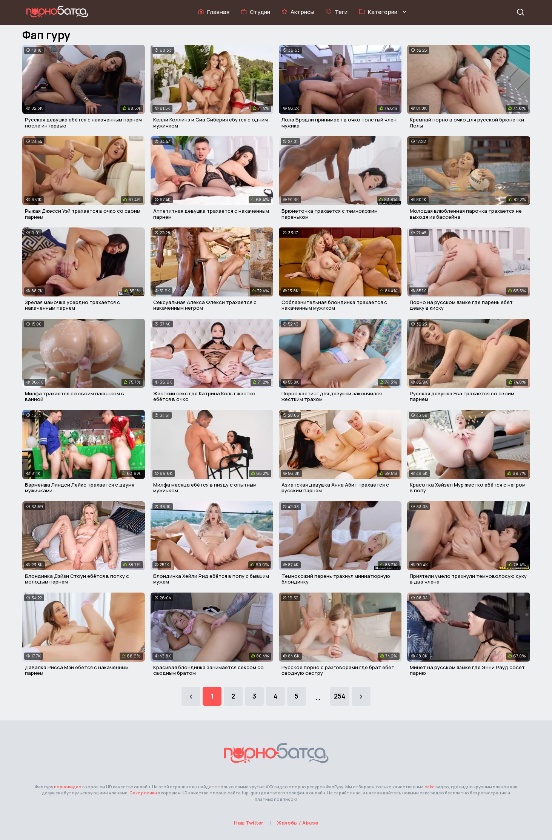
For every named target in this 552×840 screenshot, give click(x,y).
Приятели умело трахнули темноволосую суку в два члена (468, 579)
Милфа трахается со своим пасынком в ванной (74, 396)
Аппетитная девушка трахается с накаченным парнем (211, 213)
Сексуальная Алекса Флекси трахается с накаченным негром (205, 305)
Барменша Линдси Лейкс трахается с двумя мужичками (79, 487)
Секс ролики (143, 792)
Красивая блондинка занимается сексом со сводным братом (208, 670)
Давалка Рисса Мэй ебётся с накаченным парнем (77, 670)
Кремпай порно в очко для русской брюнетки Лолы (467, 122)
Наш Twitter (248, 822)
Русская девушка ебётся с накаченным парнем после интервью (83, 122)
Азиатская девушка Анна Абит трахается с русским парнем (335, 487)
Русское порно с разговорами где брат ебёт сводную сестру (337, 670)
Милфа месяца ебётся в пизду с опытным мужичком (205, 487)
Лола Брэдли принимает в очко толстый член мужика (339, 122)
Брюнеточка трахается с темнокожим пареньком (329, 213)
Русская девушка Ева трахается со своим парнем (462, 396)
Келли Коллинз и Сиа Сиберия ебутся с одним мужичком (210, 122)
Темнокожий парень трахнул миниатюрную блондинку (335, 579)
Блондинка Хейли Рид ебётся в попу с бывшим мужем (211, 579)
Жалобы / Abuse (297, 822)
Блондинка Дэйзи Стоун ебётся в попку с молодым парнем (77, 579)
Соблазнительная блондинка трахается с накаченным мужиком (334, 305)
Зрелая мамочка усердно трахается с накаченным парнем (72, 305)
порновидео (67, 786)
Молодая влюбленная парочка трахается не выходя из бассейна (466, 213)
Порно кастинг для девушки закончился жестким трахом (331, 396)
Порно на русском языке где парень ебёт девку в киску (461, 305)
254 (340, 696)
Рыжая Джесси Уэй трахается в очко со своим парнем (82, 213)
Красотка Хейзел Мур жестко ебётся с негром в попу (468, 487)
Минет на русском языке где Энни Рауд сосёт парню (467, 670)
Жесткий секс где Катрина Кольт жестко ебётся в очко (204, 396)
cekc (429, 786)
